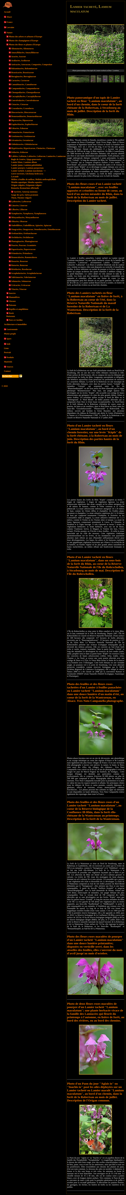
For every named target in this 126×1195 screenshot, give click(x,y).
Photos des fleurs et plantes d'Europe (24, 44)
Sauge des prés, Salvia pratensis (24, 195)
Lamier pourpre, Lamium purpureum (27, 168)
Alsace (9, 17)
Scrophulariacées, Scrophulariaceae (26, 273)
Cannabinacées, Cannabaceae (24, 84)
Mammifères (14, 297)
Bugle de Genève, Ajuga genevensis (26, 159)
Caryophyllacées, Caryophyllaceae (26, 96)
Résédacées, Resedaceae (21, 269)
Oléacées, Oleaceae (19, 221)
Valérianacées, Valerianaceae (23, 277)
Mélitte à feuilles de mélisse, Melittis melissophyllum (33, 179)
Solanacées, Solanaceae (21, 281)
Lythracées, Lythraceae (21, 201)
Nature (9, 33)
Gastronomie (12, 329)
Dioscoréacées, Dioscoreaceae (23, 112)
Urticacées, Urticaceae (20, 285)
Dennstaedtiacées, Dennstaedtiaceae (26, 116)
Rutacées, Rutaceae (19, 265)
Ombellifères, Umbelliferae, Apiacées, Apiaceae (31, 225)
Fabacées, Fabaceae (19, 128)
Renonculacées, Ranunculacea (24, 257)
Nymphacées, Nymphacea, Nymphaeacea (28, 213)
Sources (9, 367)
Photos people (10, 334)
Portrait (7, 352)
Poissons (12, 305)
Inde (8, 344)
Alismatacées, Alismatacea (22, 48)
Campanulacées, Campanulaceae (25, 88)
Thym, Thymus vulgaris (21, 198)
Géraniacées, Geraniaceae (22, 140)
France (9, 22)
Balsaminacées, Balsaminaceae (24, 68)
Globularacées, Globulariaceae (24, 144)
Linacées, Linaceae (19, 205)
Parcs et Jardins (16, 320)
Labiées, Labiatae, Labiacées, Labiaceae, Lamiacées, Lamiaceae (38, 156)
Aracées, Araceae (18, 56)
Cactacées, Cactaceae (20, 80)
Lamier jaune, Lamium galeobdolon (26, 165)
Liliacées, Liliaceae (19, 209)
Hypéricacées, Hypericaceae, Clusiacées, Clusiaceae (33, 148)
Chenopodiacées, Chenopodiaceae (25, 92)
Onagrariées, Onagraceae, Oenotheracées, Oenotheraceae (35, 229)
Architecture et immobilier (15, 324)
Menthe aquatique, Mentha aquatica (26, 182)
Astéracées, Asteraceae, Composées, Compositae (31, 64)
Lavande (15, 176)
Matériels (8, 362)
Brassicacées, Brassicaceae (22, 72)
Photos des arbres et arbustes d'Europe (25, 37)
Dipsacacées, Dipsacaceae (22, 120)
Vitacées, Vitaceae (18, 289)
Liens (6, 348)
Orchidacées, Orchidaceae (22, 237)
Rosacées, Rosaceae (19, 261)
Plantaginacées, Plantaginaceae (24, 241)
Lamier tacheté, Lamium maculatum (28, 171)
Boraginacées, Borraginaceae (23, 76)
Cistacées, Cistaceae (19, 104)
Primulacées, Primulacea (21, 253)
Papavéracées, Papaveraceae (23, 249)
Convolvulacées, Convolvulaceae (25, 100)
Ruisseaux (10, 316)
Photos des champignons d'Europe (23, 41)
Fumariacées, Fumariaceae (22, 132)
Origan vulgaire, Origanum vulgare (26, 185)
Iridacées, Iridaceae (19, 152)
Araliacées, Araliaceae (20, 60)
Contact (7, 371)
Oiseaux (12, 301)
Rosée (11, 313)
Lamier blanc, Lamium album (24, 162)
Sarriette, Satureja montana (26, 192)
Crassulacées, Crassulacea (22, 108)
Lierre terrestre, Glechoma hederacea (27, 174)
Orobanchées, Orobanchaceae (24, 233)
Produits (10, 357)
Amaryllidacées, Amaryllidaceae (25, 52)
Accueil (7, 12)
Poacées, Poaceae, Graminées (23, 245)
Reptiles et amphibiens (18, 309)
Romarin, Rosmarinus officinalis (25, 188)
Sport (8, 339)
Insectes (12, 293)
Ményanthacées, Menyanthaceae (25, 217)
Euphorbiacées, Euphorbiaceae (24, 124)
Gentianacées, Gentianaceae (23, 136)
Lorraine (10, 27)
